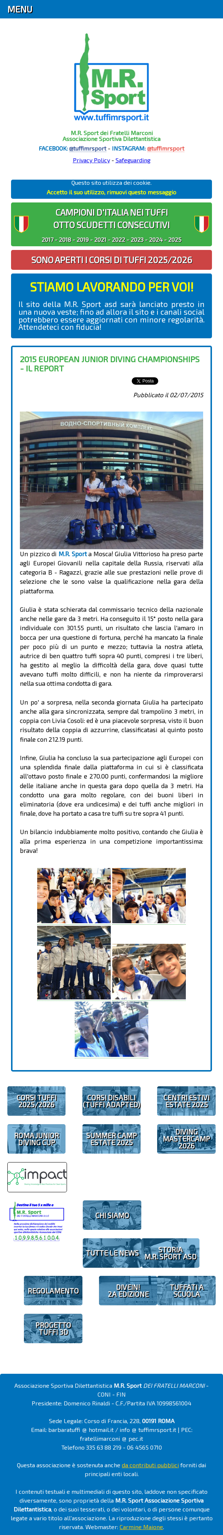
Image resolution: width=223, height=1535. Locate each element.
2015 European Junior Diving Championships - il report (109, 363)
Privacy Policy (91, 159)
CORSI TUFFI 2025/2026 (36, 1101)
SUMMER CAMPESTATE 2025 (111, 1139)
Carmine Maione (141, 1526)
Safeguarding (133, 159)
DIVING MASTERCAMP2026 (186, 1139)
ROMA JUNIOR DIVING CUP (36, 1139)
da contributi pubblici (150, 1464)
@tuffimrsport (87, 148)
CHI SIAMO (112, 1215)
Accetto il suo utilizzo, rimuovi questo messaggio (111, 191)
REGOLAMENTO (53, 1291)
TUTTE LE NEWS (112, 1253)
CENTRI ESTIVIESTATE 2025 (186, 1101)
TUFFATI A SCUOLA (186, 1290)
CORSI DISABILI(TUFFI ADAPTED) (111, 1101)
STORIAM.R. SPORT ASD (170, 1253)
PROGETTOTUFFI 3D (53, 1328)
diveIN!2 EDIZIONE (128, 1290)
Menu (19, 9)
